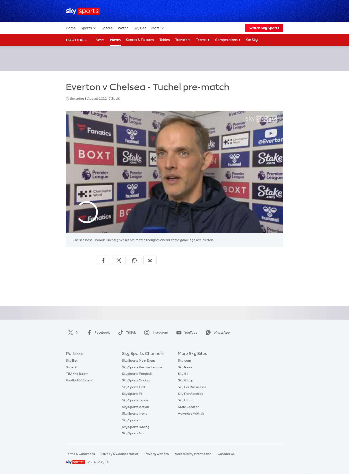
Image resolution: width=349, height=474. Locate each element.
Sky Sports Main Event (138, 360)
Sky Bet (140, 28)
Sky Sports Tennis (135, 400)
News (100, 39)
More (157, 28)
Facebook (97, 332)
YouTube (185, 332)
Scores (107, 28)
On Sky (252, 39)
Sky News (185, 367)
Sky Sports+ (131, 420)
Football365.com (79, 380)
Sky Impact (186, 400)
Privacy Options (157, 453)
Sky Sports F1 (132, 393)
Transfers (183, 39)
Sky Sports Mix (133, 433)
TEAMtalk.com (77, 373)
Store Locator (188, 406)
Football (76, 40)
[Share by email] (150, 260)
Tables (164, 39)
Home (71, 28)
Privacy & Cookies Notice (120, 453)
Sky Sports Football (137, 373)
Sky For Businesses (192, 387)
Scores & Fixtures (140, 39)
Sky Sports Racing (135, 426)
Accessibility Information (193, 453)
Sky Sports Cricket (136, 380)
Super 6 (71, 367)
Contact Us (226, 453)
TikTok (126, 332)
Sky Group (185, 380)
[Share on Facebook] (103, 260)
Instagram (155, 332)
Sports (88, 28)
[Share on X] (119, 260)
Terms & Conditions (80, 453)
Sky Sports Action (135, 406)
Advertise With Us (191, 413)
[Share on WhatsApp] (134, 260)
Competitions (228, 40)
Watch (123, 28)
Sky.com (184, 360)
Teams (203, 40)
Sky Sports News (134, 413)
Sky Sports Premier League (142, 367)
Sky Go (183, 373)
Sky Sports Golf (133, 387)
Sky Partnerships (190, 393)
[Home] (83, 11)
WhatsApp (217, 332)
